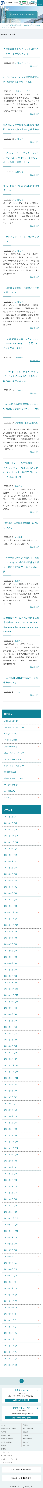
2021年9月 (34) (10, 1161)
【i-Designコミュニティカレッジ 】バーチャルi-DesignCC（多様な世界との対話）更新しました (21, 157)
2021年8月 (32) (10, 1167)
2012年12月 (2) (10, 1365)
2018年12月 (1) (10, 1320)
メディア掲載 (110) (12, 759)
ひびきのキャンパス (21, 1408)
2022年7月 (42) (10, 1097)
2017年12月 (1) (10, 1327)
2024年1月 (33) (10, 982)
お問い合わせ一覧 (6, 1462)
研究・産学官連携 (28, 1428)
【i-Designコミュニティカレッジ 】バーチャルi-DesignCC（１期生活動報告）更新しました (21, 376)
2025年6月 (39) (10, 874)
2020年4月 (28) (10, 1269)
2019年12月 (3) (10, 1295)
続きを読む (35, 66)
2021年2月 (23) (10, 1205)
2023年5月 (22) (10, 1033)
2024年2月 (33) (10, 976)
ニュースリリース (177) (14, 753)
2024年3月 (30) (10, 970)
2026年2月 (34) (10, 823)
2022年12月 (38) (11, 1065)
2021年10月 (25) (11, 1154)
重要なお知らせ (31, 423)
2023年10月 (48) (11, 1002)
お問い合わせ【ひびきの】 (22, 1418)
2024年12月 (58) (11, 912)
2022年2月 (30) (10, 1129)
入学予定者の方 (27, 1438)
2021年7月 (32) (10, 1174)
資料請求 (3, 1449)
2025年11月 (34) (11, 842)
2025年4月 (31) (10, 887)
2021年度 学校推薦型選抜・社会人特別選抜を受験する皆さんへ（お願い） (21, 409)
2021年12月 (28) (11, 1142)
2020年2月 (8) (10, 1282)
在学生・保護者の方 (7, 1442)
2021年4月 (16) (10, 1193)
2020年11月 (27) (11, 1225)
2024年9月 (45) (10, 931)
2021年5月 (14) (10, 1186)
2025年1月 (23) (10, 906)
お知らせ (19, 63)
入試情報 (19, 423)
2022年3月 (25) (10, 1123)
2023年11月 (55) (11, 995)
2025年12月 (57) (11, 836)
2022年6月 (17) (10, 1104)
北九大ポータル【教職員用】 (21, 1478)
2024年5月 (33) (10, 957)
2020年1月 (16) (10, 1288)
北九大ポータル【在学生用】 (21, 1469)
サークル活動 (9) (11, 785)
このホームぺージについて (9, 1459)
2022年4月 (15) (10, 1116)
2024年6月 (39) (10, 951)
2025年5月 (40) (10, 880)
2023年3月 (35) (10, 1046)
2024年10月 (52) (11, 925)
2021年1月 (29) (10, 1212)
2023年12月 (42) (11, 989)
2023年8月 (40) (10, 1014)
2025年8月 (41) (10, 861)
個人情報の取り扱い (7, 1455)
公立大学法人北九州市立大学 (12, 25)
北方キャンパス (21, 1390)
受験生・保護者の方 (7, 1438)
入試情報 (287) (10, 747)
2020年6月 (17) (10, 1256)
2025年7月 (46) (10, 868)
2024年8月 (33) (10, 938)
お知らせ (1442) (11, 721)
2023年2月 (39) (10, 1053)
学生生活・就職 (5, 1435)
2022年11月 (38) (11, 1072)
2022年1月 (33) (10, 1135)
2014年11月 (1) (10, 1352)
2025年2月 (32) (10, 900)
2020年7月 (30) (10, 1250)
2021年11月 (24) (11, 1148)
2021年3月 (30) (10, 1199)
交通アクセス (5, 1452)
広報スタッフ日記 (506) (14, 766)
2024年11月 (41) (11, 919)
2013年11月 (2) (10, 1358)
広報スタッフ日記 (23, 91)
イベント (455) (10, 740)
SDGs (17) (8, 797)
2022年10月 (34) (11, 1078)
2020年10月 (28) (11, 1231)
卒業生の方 (26, 1442)
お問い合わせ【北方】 (21, 1400)
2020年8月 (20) (10, 1244)
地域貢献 (3, 1432)
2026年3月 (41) (10, 817)
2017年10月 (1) (10, 1333)
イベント (28, 63)
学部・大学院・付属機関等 (8, 1428)
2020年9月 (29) (10, 1237)
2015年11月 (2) (10, 1346)
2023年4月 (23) (10, 1040)
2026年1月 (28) (10, 829)
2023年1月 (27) (10, 1059)
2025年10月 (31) (11, 849)
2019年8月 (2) (10, 1314)
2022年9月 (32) (10, 1084)
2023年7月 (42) (10, 1021)
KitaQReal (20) (10, 734)
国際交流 (25, 1432)
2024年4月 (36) (10, 963)
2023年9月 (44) (10, 1008)
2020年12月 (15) (11, 1218)
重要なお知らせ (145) (13, 778)
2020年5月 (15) (10, 1263)
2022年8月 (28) (10, 1091)
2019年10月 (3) (10, 1307)
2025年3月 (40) (10, 893)
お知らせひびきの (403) (14, 727)
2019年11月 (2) (10, 1301)
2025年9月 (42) (10, 855)
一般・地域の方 (27, 1445)
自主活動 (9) (9, 791)
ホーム (3, 1425)
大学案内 (25, 1425)
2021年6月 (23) (10, 1180)
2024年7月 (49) (10, 944)
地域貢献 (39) (10, 772)
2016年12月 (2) (10, 1339)
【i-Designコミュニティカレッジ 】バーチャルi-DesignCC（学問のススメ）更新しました (21, 343)
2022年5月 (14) (10, 1110)
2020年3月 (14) (10, 1276)
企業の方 (3, 1445)
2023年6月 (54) (10, 1027)
